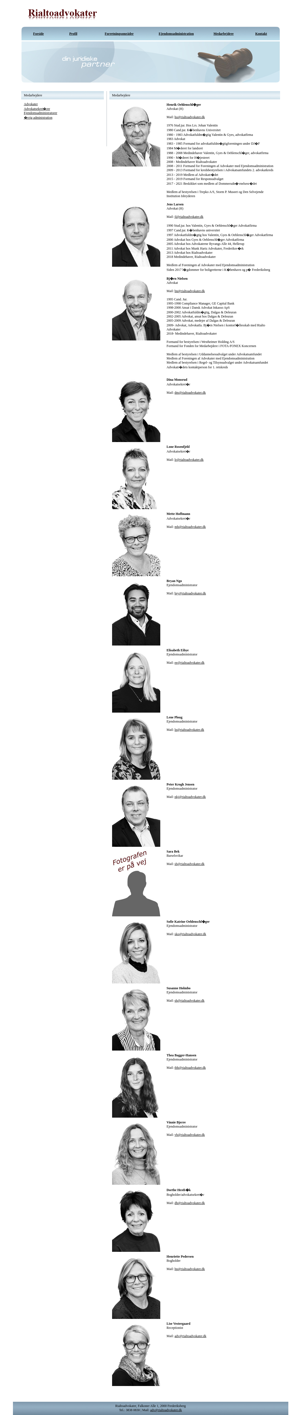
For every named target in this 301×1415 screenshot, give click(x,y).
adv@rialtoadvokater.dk (190, 1336)
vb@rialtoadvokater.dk (190, 1135)
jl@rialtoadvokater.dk (189, 217)
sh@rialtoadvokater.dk (190, 1001)
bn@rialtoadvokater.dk (190, 291)
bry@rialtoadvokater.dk (190, 593)
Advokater (31, 104)
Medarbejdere (223, 34)
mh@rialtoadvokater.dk (190, 527)
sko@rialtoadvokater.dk (190, 934)
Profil (73, 34)
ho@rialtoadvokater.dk (190, 117)
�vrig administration (38, 118)
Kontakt (261, 34)
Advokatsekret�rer (37, 109)
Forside (38, 34)
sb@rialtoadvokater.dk (190, 864)
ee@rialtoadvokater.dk (190, 663)
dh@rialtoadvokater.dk (190, 1203)
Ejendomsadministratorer (40, 113)
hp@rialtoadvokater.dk (190, 1269)
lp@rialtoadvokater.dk (189, 730)
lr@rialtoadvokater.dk (189, 460)
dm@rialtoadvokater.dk (190, 393)
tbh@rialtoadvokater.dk (190, 1068)
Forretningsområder (119, 34)
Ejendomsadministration (176, 34)
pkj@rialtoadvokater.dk (190, 797)
